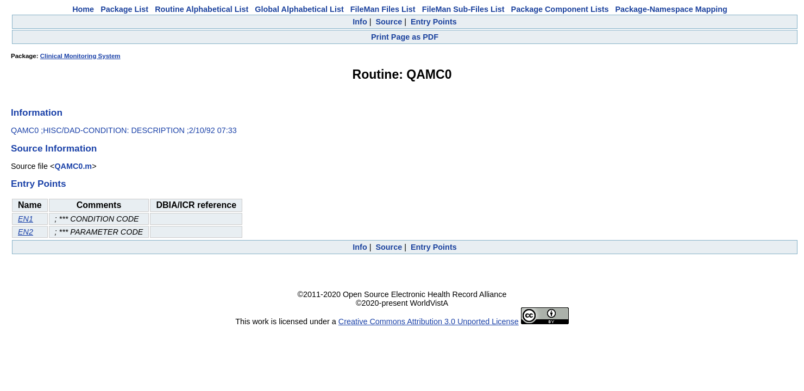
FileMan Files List (383, 9)
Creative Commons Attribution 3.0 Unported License (428, 321)
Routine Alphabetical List (201, 9)
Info (360, 21)
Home (83, 9)
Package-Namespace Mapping (671, 9)
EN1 (25, 219)
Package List (124, 9)
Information (36, 112)
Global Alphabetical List (299, 9)
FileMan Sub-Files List (463, 9)
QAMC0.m (73, 166)
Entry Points (434, 21)
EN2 (25, 232)
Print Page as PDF (404, 37)
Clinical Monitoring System (80, 56)
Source (388, 21)
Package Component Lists (560, 9)
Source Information (54, 148)
